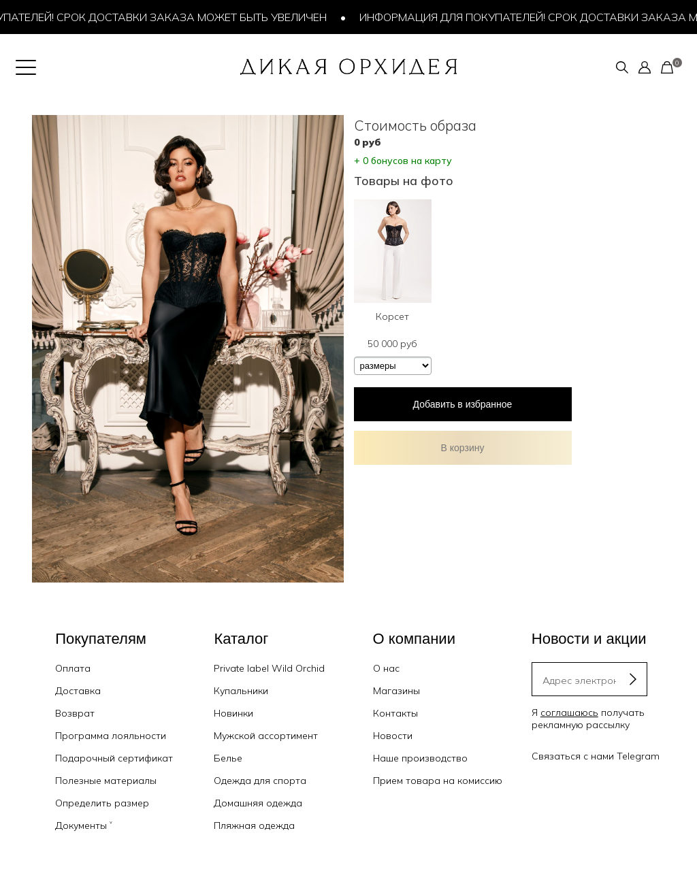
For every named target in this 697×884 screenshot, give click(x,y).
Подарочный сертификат (114, 758)
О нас (386, 668)
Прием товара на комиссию (437, 780)
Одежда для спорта (260, 780)
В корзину (463, 447)
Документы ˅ (83, 825)
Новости (392, 736)
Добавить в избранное (463, 404)
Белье (228, 758)
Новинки (233, 713)
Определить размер (102, 803)
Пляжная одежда (254, 825)
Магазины (396, 691)
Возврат (75, 713)
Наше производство (420, 758)
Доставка (78, 691)
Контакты (395, 713)
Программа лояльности (110, 736)
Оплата (73, 668)
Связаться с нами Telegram (596, 756)
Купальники (241, 691)
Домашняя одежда (258, 803)
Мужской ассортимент (266, 736)
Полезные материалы (106, 780)
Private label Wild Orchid (269, 668)
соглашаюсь (569, 712)
